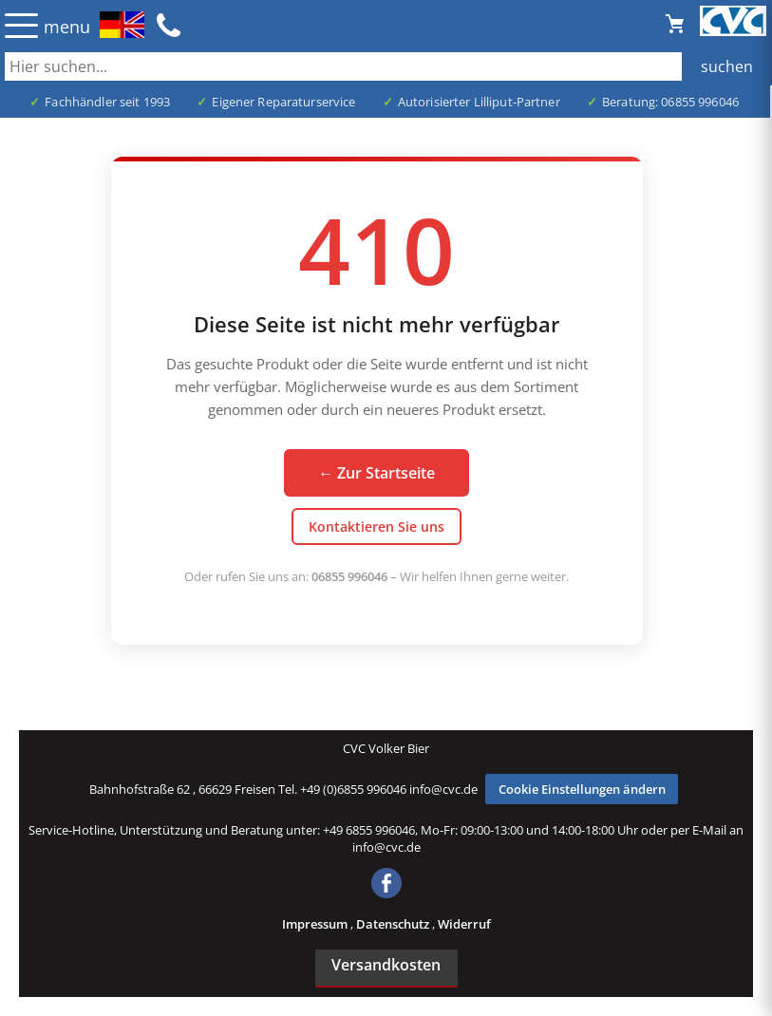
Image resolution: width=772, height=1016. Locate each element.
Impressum (316, 923)
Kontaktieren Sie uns (376, 526)
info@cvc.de (443, 789)
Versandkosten (386, 964)
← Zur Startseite (376, 472)
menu (67, 26)
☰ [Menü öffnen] (21, 25)
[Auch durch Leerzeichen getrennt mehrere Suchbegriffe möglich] (386, 66)
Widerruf (464, 923)
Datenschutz (394, 923)
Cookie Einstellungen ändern (582, 789)
